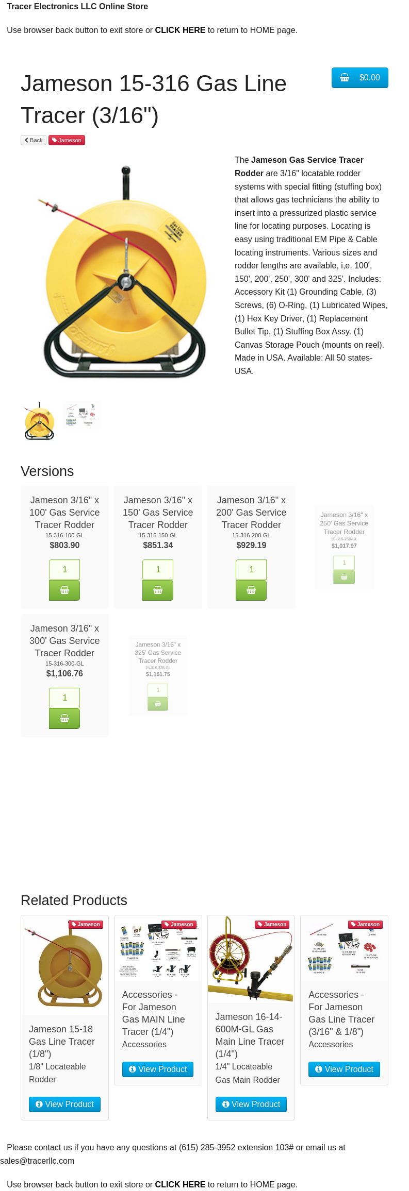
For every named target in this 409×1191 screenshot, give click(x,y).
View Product (64, 1094)
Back (33, 140)
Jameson (66, 140)
